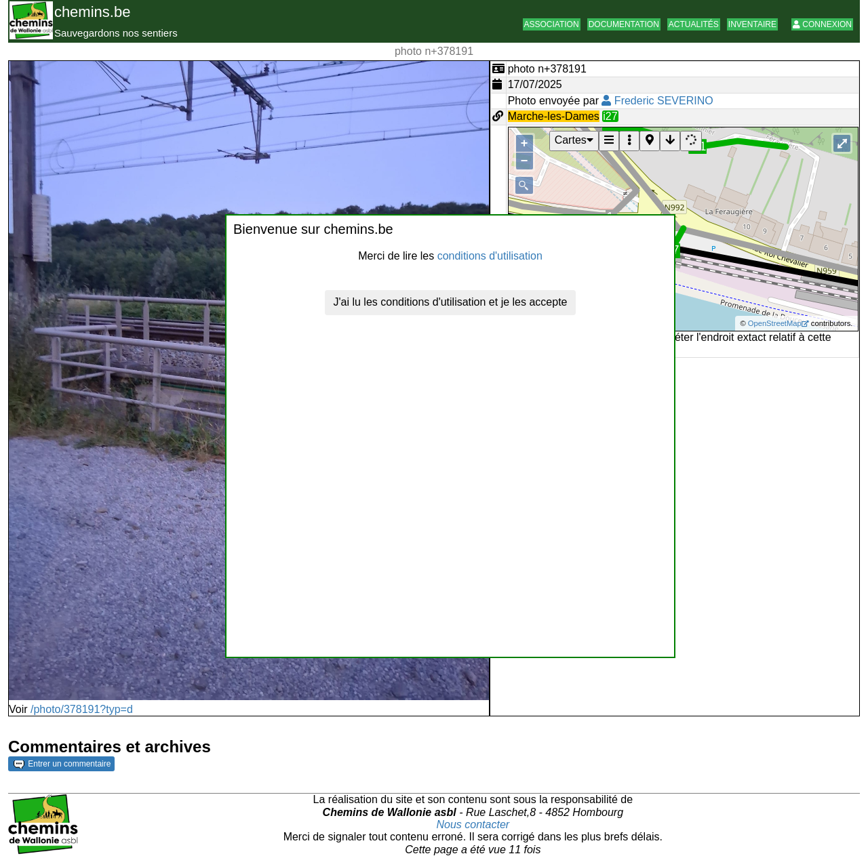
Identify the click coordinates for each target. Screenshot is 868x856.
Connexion (822, 24)
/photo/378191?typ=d (82, 709)
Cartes (574, 140)
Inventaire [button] (752, 24)
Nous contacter (473, 824)
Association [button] (551, 24)
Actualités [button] (694, 24)
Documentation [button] (624, 24)
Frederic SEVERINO (657, 100)
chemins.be (92, 11)
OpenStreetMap (775, 323)
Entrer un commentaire (62, 764)
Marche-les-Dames (553, 116)
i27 (610, 116)
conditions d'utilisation (489, 256)
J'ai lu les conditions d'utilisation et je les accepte (451, 302)
